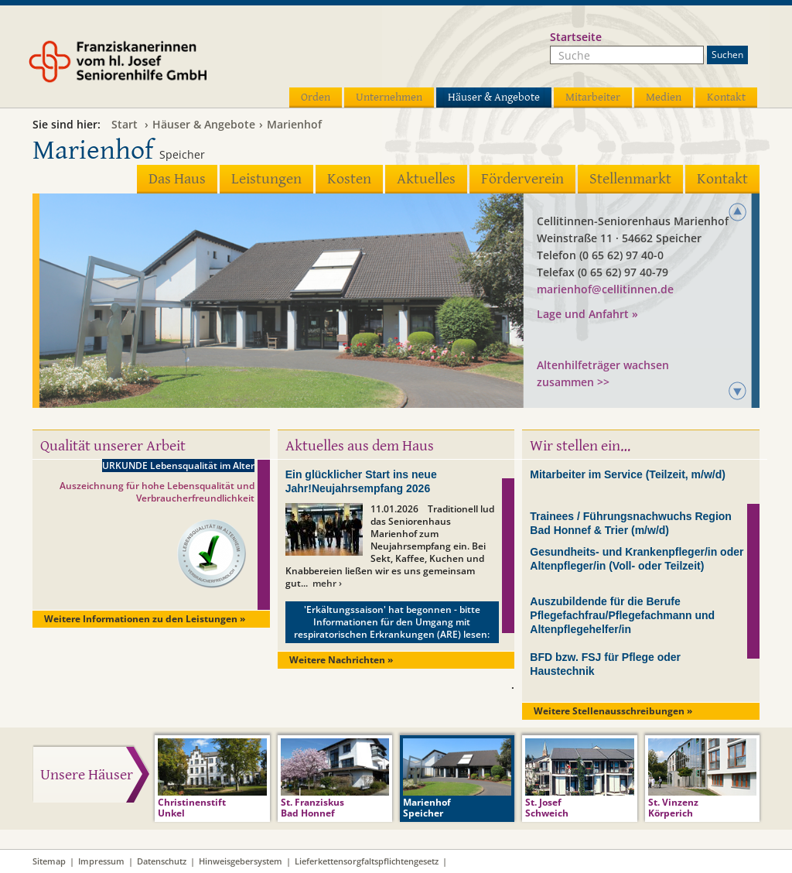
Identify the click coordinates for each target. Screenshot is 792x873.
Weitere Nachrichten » (341, 659)
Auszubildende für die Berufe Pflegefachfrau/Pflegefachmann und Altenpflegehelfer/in (622, 615)
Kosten (349, 179)
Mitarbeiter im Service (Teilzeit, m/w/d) (627, 474)
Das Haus (177, 179)
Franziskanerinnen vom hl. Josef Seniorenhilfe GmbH (147, 67)
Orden (315, 97)
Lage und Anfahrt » (587, 313)
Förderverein (522, 179)
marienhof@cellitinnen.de (605, 289)
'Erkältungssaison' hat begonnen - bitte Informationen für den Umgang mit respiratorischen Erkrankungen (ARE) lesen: (392, 622)
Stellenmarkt (630, 179)
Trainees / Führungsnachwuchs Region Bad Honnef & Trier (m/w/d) (631, 523)
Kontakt (726, 97)
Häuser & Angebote (494, 97)
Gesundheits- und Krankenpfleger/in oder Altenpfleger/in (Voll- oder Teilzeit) (636, 559)
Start (124, 124)
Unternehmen (389, 97)
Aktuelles (426, 179)
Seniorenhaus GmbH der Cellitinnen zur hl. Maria (633, 331)
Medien (663, 97)
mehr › (327, 583)
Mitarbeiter (592, 97)
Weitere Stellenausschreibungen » (613, 710)
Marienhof (294, 124)
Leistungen (266, 179)
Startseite (576, 36)
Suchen (727, 54)
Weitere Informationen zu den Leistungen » (144, 618)
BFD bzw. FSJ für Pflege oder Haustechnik (605, 664)
